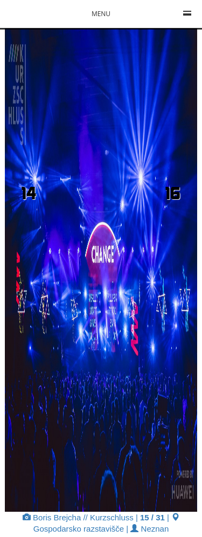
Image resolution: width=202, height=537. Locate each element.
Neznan (149, 528)
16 (172, 192)
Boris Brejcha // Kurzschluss (78, 517)
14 (29, 192)
